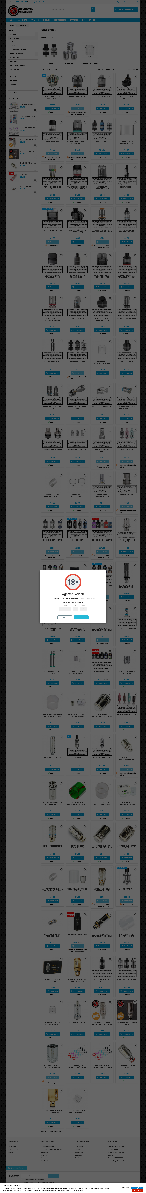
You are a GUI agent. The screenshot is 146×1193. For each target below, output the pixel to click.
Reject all (137, 1190)
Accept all (137, 1188)
